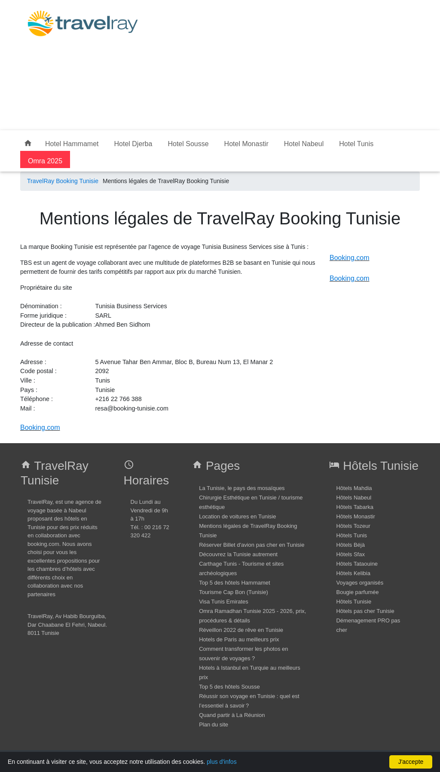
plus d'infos (222, 761)
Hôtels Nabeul (353, 497)
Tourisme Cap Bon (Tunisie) (233, 592)
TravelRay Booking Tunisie (62, 181)
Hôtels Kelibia (353, 573)
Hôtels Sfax (350, 554)
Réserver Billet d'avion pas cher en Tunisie (251, 545)
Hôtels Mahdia (354, 488)
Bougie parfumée (357, 592)
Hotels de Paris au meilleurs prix (239, 639)
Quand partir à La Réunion (232, 715)
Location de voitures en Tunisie (237, 516)
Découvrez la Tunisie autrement (238, 554)
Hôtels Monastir (355, 516)
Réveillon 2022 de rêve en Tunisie (241, 630)
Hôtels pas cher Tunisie (365, 611)
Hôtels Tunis (351, 535)
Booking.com (40, 427)
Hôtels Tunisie (353, 601)
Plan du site (213, 724)
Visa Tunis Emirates (223, 601)
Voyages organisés (359, 582)
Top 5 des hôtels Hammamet (234, 582)
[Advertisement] (285, 63)
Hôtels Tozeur (353, 526)
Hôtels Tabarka (354, 507)
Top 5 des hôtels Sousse (229, 686)
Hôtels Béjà (350, 545)
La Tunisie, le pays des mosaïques (241, 488)
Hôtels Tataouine (357, 564)
